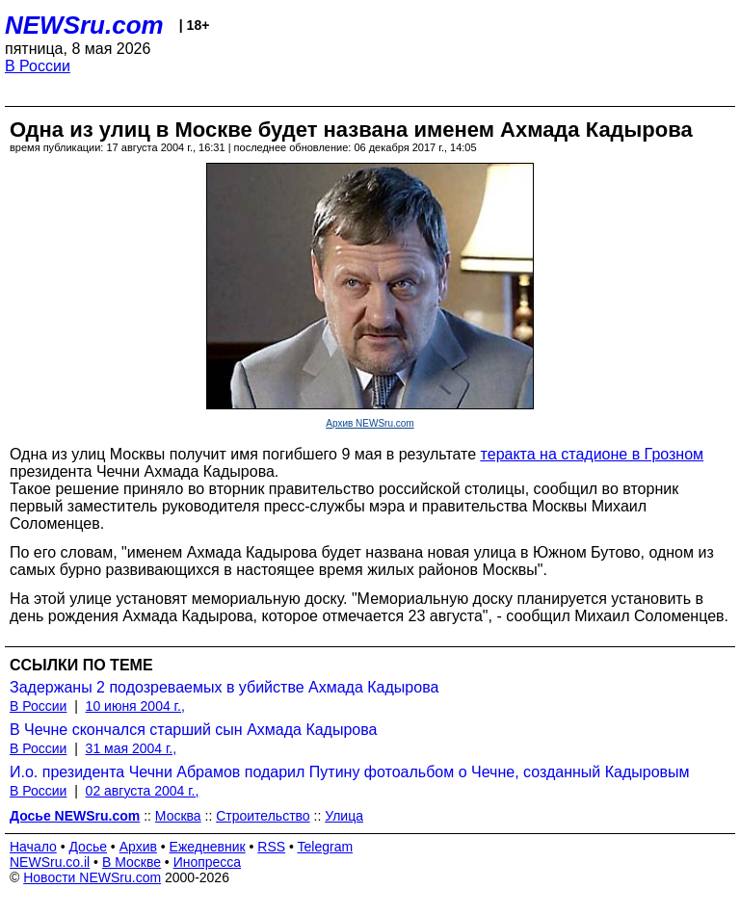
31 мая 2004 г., (131, 748)
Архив (138, 846)
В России (37, 66)
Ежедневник (208, 846)
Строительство (262, 816)
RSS (271, 846)
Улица (344, 816)
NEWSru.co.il (50, 862)
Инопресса (207, 862)
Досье (87, 846)
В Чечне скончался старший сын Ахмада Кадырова (193, 729)
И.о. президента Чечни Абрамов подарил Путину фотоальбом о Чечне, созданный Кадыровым (350, 772)
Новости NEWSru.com (92, 877)
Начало (33, 846)
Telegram (326, 846)
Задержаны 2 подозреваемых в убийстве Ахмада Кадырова (224, 687)
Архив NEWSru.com (369, 423)
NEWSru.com (84, 25)
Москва (178, 816)
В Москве (131, 862)
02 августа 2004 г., (142, 790)
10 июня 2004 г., (135, 706)
